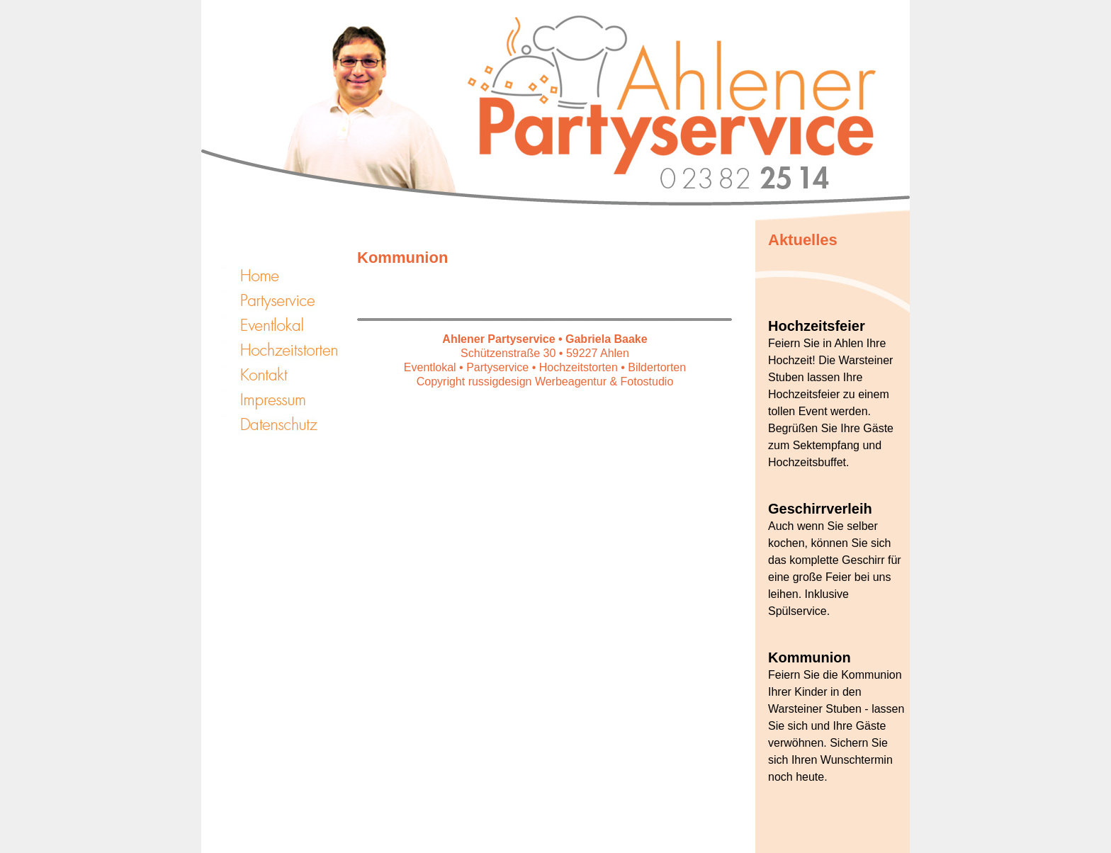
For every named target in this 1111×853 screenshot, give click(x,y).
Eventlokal (286, 325)
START (286, 276)
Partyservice (286, 300)
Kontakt (286, 375)
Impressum (286, 399)
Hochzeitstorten (286, 350)
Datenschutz (286, 424)
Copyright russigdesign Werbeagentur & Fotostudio (545, 381)
